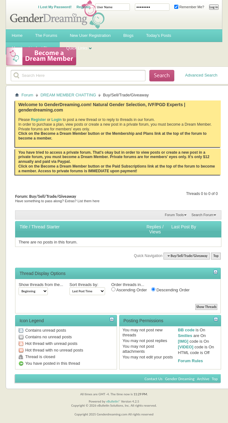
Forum (27, 95)
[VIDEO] (185, 347)
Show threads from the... (41, 284)
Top (215, 256)
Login (57, 119)
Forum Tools (174, 215)
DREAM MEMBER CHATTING (68, 95)
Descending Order (170, 289)
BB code (186, 330)
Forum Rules (190, 360)
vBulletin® (113, 401)
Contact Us (154, 378)
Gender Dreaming (180, 378)
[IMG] (183, 341)
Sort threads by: (84, 284)
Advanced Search (201, 75)
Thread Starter (45, 226)
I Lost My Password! (54, 7)
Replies (154, 226)
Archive (203, 378)
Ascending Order (129, 289)
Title (23, 226)
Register (83, 7)
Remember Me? (189, 7)
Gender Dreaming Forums (57, 14)
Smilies (185, 335)
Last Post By (183, 226)
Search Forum (203, 215)
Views (155, 231)
